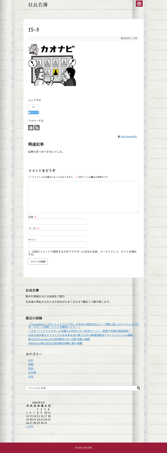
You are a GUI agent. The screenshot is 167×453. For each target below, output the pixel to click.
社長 (30, 376)
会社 (30, 360)
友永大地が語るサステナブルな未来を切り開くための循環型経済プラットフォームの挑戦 (80, 335)
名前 (32, 217)
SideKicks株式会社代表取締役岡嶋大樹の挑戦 (55, 343)
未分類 (32, 372)
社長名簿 (38, 5)
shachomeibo (129, 136)
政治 (30, 368)
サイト (32, 240)
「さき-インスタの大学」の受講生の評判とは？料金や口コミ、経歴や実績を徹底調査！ (79, 331)
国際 (30, 364)
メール (33, 228)
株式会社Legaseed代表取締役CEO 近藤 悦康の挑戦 (59, 339)
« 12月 (29, 426)
